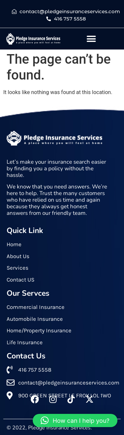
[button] (91, 38)
